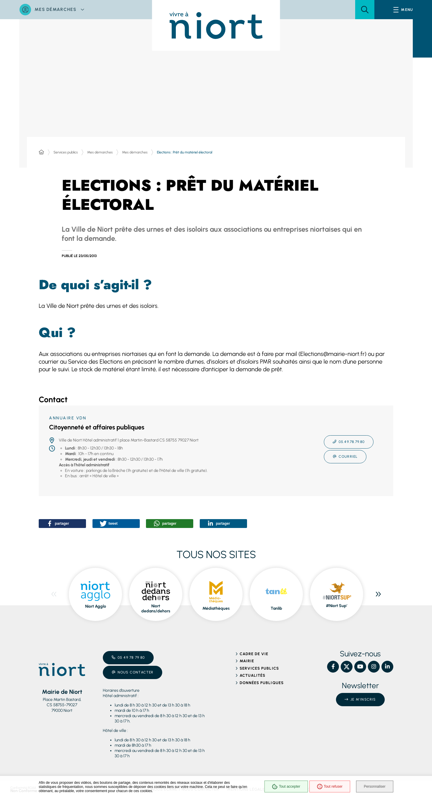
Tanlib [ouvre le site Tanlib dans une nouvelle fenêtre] (276, 606)
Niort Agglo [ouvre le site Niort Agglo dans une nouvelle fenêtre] (95, 604)
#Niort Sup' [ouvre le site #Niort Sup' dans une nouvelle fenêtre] (336, 603)
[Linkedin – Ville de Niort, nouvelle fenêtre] (387, 665)
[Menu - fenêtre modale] (403, 9)
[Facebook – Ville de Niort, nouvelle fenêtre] (333, 665)
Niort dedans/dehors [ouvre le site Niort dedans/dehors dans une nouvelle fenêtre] (155, 606)
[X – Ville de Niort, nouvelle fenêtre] (347, 665)
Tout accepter (285, 787)
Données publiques (262, 680)
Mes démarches (100, 152)
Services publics (65, 152)
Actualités (252, 673)
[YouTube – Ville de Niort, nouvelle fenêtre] (360, 665)
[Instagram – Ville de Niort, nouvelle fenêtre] (374, 665)
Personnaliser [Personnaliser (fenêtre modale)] (375, 787)
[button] (364, 9)
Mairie (247, 659)
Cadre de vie (254, 652)
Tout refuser (328, 787)
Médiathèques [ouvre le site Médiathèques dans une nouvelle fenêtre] (216, 606)
